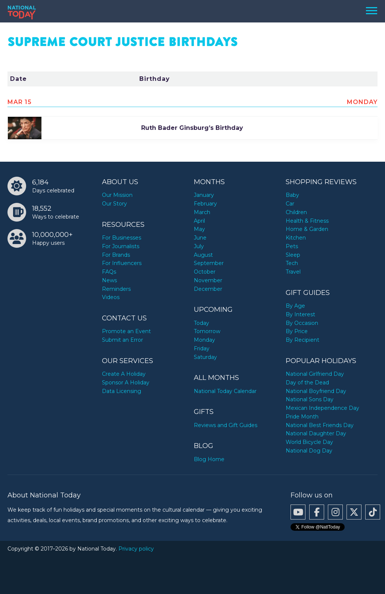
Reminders (116, 289)
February (205, 203)
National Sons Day (309, 399)
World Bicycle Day (309, 442)
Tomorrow (207, 331)
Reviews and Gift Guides (225, 425)
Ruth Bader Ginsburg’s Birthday (192, 127)
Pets (292, 246)
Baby (292, 195)
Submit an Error (122, 339)
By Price (297, 331)
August (203, 255)
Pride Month (302, 416)
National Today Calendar (225, 391)
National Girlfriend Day (315, 374)
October (204, 271)
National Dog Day (309, 450)
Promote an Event (126, 331)
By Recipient (302, 339)
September (209, 263)
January (204, 195)
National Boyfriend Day (316, 391)
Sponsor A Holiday (125, 382)
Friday (201, 348)
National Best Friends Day (320, 425)
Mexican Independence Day (322, 408)
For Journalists (120, 246)
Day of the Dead (307, 382)
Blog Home (209, 459)
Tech (292, 263)
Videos (110, 297)
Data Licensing (121, 391)
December (208, 289)
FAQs (109, 271)
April (199, 220)
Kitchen (296, 237)
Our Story (114, 203)
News (109, 280)
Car (290, 203)
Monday (204, 339)
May (199, 229)
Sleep (293, 255)
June (200, 237)
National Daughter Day (316, 433)
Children (296, 212)
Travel (293, 271)
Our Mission (117, 195)
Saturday (205, 357)
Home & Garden (307, 229)
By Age (295, 305)
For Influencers (122, 263)
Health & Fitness (307, 220)
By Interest (300, 314)
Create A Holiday (124, 374)
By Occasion (302, 323)
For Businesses (121, 237)
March (202, 212)
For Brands (116, 255)
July (199, 246)
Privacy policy (136, 548)
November (208, 280)
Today (201, 323)
